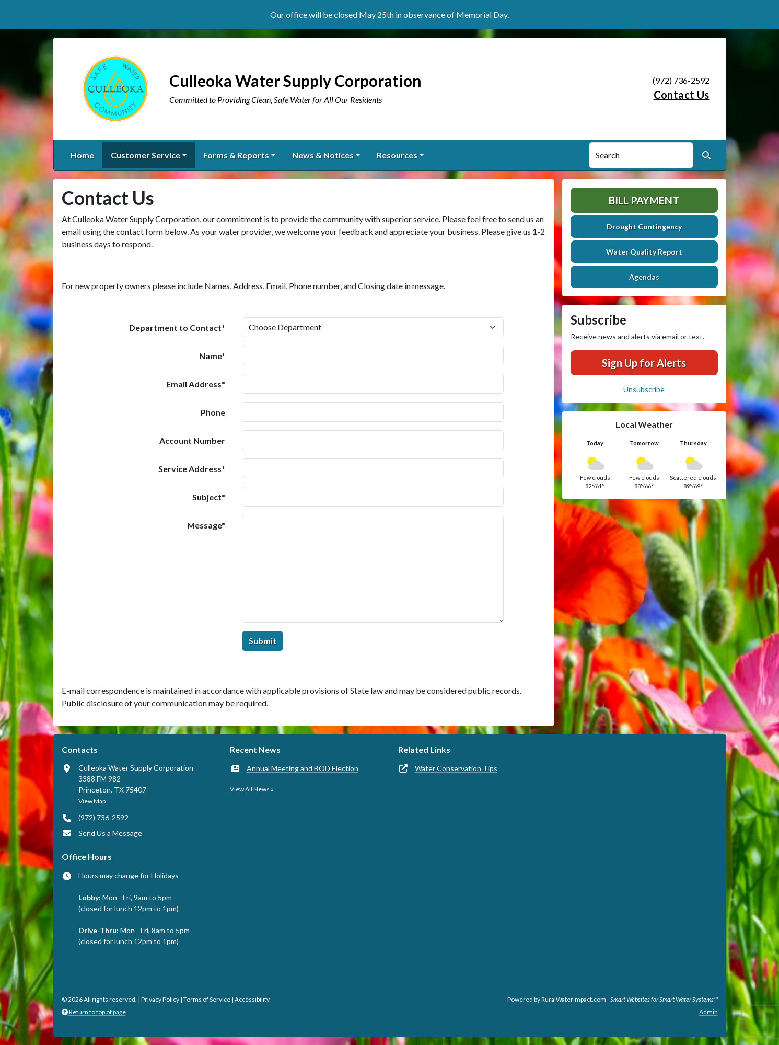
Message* (206, 525)
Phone (213, 412)
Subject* (208, 497)
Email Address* (195, 384)
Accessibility (252, 999)
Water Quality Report (644, 251)
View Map (92, 801)
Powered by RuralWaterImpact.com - (612, 999)
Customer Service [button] (145, 155)
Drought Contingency (644, 226)
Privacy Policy (160, 999)
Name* (212, 356)
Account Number (192, 440)
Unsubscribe (644, 389)
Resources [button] (397, 155)
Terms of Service (206, 999)
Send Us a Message (110, 833)
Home (82, 155)
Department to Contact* (177, 327)
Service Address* (191, 469)
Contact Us (682, 94)
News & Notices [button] (323, 155)
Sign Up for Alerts (644, 363)
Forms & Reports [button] (236, 155)
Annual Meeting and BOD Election (302, 768)
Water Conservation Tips (456, 768)
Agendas (644, 276)
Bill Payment (644, 200)
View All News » (252, 789)
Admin (708, 1012)
